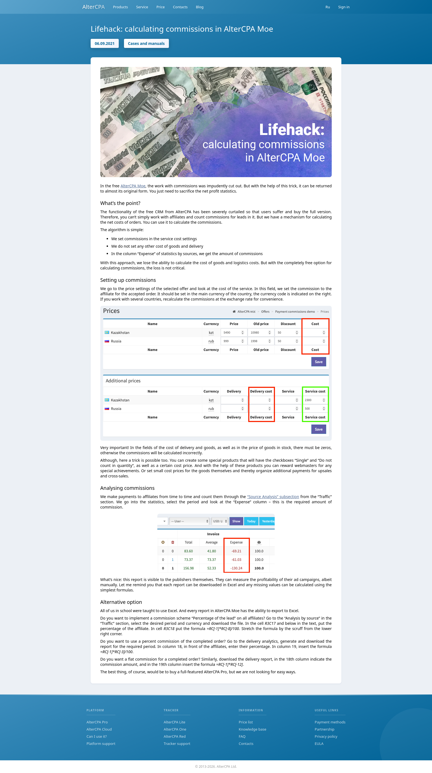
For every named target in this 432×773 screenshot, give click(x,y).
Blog (200, 6)
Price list (246, 722)
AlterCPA (93, 6)
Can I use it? (97, 736)
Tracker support (177, 743)
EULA (319, 743)
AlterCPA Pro (97, 722)
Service (142, 6)
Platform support (101, 743)
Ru (328, 6)
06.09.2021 (105, 43)
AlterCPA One (175, 729)
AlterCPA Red (175, 736)
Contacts (180, 6)
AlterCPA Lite (174, 722)
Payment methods (330, 722)
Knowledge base (252, 729)
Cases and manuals (146, 43)
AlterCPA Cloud (99, 729)
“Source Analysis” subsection (273, 496)
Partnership (324, 729)
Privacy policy (326, 736)
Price (160, 6)
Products (120, 6)
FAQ (242, 736)
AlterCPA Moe (133, 185)
